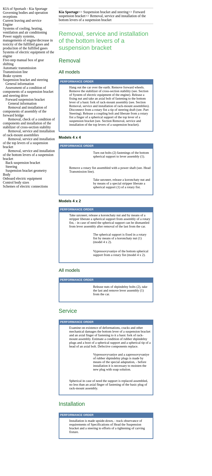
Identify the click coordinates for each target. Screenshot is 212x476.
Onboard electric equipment (22, 178)
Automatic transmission (19, 68)
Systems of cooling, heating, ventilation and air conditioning (25, 30)
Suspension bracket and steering (25, 80)
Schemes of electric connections (25, 186)
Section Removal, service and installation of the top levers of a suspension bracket (105, 122)
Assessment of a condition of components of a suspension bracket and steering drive (28, 91)
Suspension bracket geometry (26, 170)
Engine (8, 24)
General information (19, 84)
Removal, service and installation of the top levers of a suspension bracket (29, 143)
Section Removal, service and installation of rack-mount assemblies (108, 104)
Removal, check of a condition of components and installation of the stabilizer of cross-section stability (29, 123)
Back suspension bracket (22, 163)
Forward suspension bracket (25, 99)
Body (7, 174)
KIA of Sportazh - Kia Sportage (25, 9)
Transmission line (15, 72)
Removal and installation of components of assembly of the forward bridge (25, 111)
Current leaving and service (22, 20)
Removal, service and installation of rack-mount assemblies (29, 133)
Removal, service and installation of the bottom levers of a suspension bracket (29, 155)
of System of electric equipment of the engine (99, 95)
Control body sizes (16, 182)
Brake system (12, 76)
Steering (11, 166)
